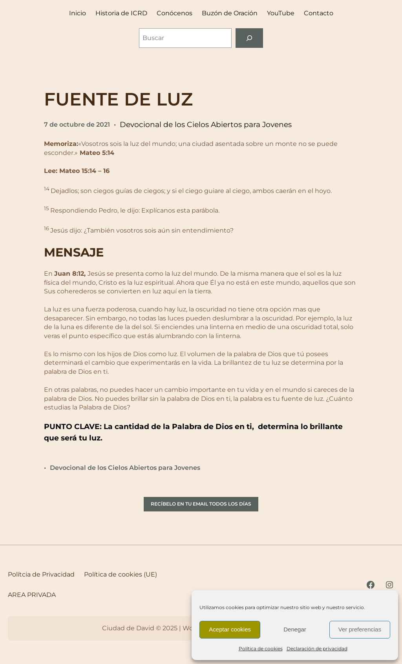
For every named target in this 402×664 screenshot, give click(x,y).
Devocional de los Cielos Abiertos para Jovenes (206, 124)
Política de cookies (261, 648)
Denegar (294, 629)
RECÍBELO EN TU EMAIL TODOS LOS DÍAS (201, 504)
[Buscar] (249, 37)
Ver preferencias (359, 629)
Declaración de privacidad (317, 648)
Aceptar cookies (230, 629)
